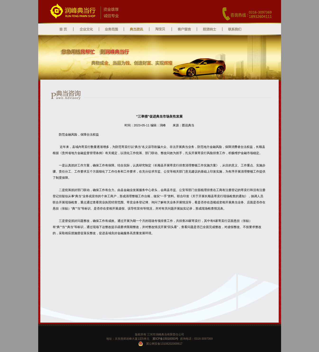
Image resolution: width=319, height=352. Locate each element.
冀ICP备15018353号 (165, 338)
